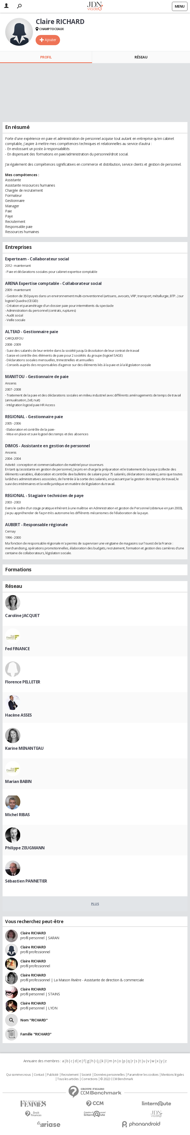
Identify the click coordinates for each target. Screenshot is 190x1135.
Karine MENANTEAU (24, 748)
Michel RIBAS (17, 814)
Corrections (89, 1079)
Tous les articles (68, 1079)
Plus (95, 903)
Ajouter (50, 39)
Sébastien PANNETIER (26, 881)
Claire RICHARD (33, 933)
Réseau (141, 57)
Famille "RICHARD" (36, 1034)
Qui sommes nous (18, 1075)
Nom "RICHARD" (34, 1020)
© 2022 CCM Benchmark (116, 1079)
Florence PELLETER (22, 682)
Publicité (52, 1075)
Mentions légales (172, 1075)
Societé (86, 1075)
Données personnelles (109, 1075)
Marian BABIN (18, 781)
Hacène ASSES (18, 715)
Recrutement (69, 1075)
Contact (39, 1075)
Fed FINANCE (17, 648)
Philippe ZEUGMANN (25, 848)
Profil (46, 57)
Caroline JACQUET (22, 615)
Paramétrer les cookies (142, 1075)
